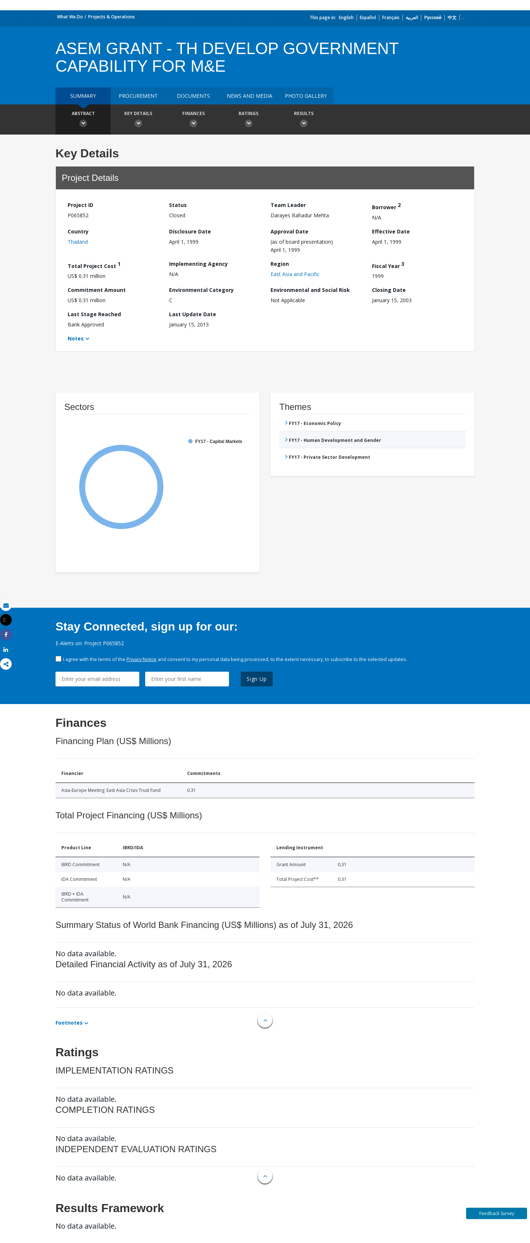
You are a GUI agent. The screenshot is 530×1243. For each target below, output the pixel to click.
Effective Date (391, 231)
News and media (249, 95)
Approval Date (289, 231)
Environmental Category (201, 289)
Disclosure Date (190, 231)
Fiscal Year (388, 264)
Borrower (386, 206)
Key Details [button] (138, 120)
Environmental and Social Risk (310, 289)
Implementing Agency (198, 263)
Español (368, 17)
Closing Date (389, 289)
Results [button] (303, 120)
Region (280, 263)
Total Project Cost (94, 264)
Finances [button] (193, 120)
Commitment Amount (97, 289)
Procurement (138, 95)
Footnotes (69, 1022)
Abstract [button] (83, 120)
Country (78, 231)
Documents (193, 95)
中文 (452, 17)
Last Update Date (192, 314)
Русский (432, 17)
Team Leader (288, 204)
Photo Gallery (306, 95)
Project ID (80, 204)
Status (178, 204)
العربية (412, 17)
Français (391, 17)
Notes (76, 338)
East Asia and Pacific (295, 274)
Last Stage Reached (94, 314)
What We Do (70, 17)
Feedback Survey (496, 1213)
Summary (83, 95)
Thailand (78, 241)
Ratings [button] (248, 120)
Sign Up (257, 678)
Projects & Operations (111, 17)
